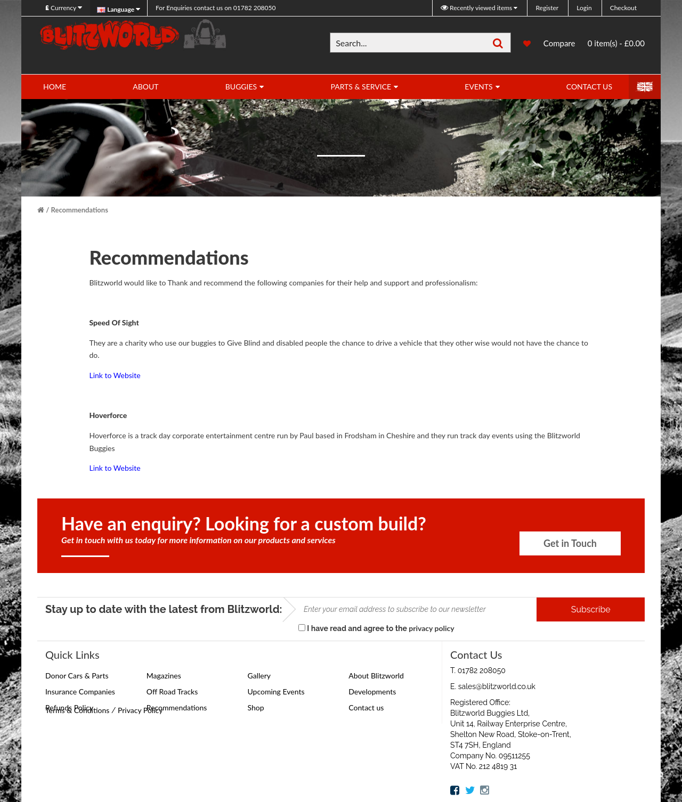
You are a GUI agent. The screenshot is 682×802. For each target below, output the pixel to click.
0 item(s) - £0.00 (616, 43)
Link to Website (115, 375)
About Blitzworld (376, 675)
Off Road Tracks (172, 691)
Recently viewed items (477, 8)
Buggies (241, 86)
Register (546, 8)
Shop (256, 707)
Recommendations (79, 210)
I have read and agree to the (376, 628)
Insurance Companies (80, 691)
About (145, 86)
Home (54, 86)
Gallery (259, 675)
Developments (372, 691)
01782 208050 (215, 8)
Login (584, 8)
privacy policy (431, 628)
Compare (559, 44)
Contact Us (589, 86)
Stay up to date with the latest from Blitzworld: (163, 609)
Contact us (366, 707)
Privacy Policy (140, 710)
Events (478, 86)
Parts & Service (360, 86)
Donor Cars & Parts (77, 675)
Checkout (623, 8)
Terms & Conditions (77, 710)
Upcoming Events (276, 691)
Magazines (164, 675)
